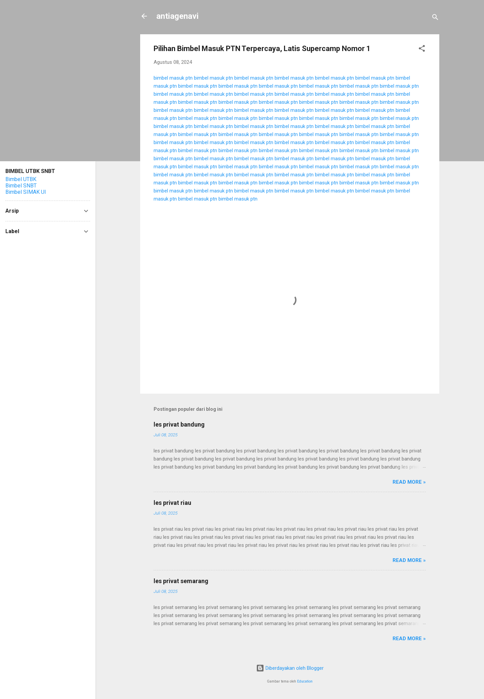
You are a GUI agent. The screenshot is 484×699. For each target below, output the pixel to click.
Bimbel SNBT (21, 185)
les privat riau (172, 502)
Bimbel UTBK (20, 179)
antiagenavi (177, 16)
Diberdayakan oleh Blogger (290, 668)
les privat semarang (181, 580)
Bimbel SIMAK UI (25, 192)
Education (305, 681)
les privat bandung (179, 424)
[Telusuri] (435, 18)
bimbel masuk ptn (173, 78)
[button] (422, 49)
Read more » (409, 482)
